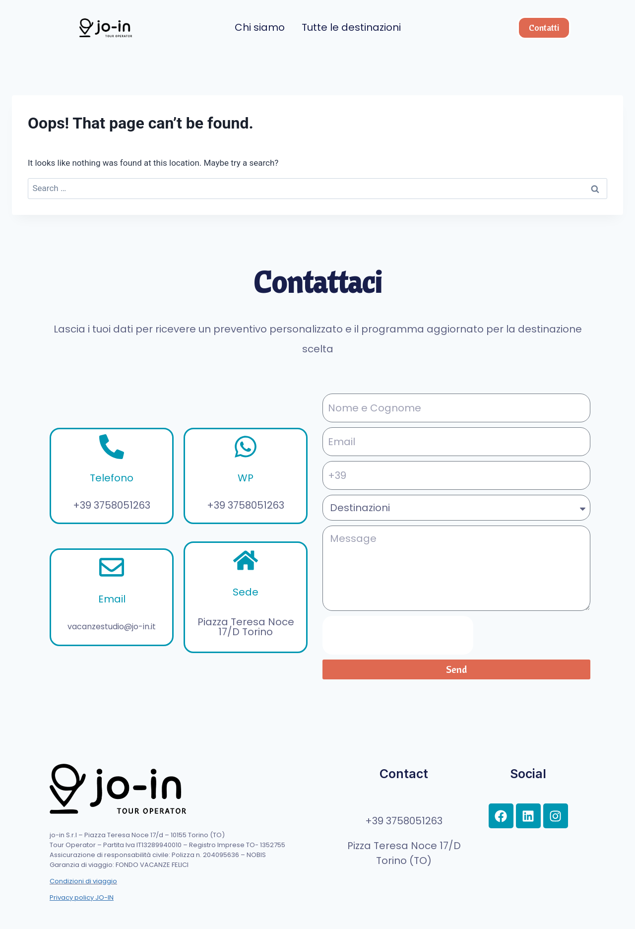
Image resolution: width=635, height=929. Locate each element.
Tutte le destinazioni (351, 27)
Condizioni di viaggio (83, 881)
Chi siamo (260, 27)
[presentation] (397, 635)
